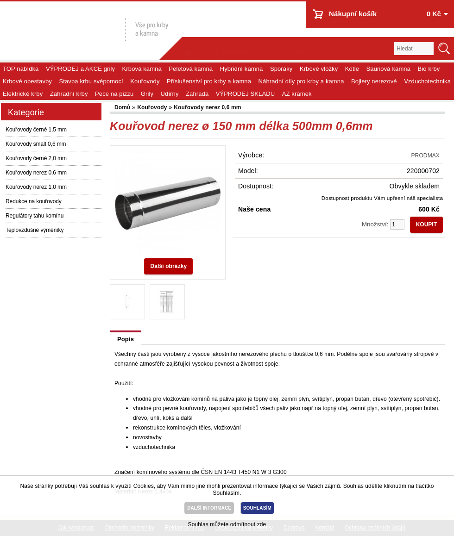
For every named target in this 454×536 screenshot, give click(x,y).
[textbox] (414, 49)
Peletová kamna (191, 68)
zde (261, 524)
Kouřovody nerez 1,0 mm (36, 187)
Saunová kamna (388, 68)
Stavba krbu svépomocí (91, 81)
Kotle (352, 68)
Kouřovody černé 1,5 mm (36, 129)
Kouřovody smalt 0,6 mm (36, 144)
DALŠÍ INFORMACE (209, 508)
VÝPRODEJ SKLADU (245, 93)
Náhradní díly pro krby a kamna (301, 81)
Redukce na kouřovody (34, 201)
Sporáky (281, 68)
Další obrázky (168, 266)
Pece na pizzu (114, 93)
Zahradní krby (69, 93)
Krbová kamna (142, 68)
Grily (147, 93)
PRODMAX (425, 155)
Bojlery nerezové (374, 81)
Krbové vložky (319, 68)
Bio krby (429, 68)
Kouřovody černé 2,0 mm (36, 158)
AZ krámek (297, 93)
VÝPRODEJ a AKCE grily (80, 68)
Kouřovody (144, 81)
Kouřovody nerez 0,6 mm (36, 172)
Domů (123, 107)
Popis (125, 339)
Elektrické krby (23, 93)
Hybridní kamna (241, 68)
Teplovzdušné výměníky (34, 230)
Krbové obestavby (27, 81)
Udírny (170, 93)
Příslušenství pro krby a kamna (209, 81)
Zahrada (197, 93)
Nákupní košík (353, 14)
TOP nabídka (20, 68)
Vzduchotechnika (427, 81)
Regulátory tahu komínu (34, 215)
